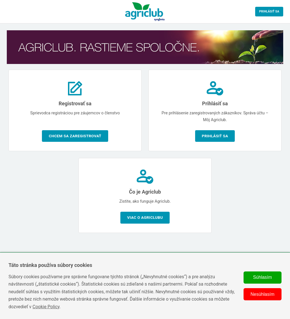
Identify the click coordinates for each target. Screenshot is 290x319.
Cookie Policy (46, 306)
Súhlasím (262, 277)
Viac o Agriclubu (145, 217)
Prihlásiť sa (269, 11)
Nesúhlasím (262, 294)
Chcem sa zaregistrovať (75, 136)
